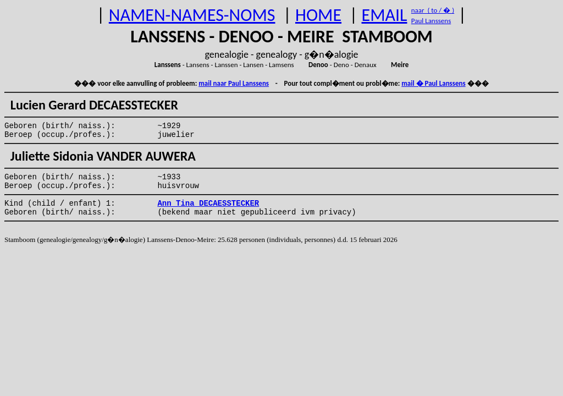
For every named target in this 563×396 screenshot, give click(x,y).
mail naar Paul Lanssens (233, 83)
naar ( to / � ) (432, 10)
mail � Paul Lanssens (433, 83)
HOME (318, 15)
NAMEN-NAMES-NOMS (192, 15)
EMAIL (384, 15)
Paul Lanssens (431, 20)
